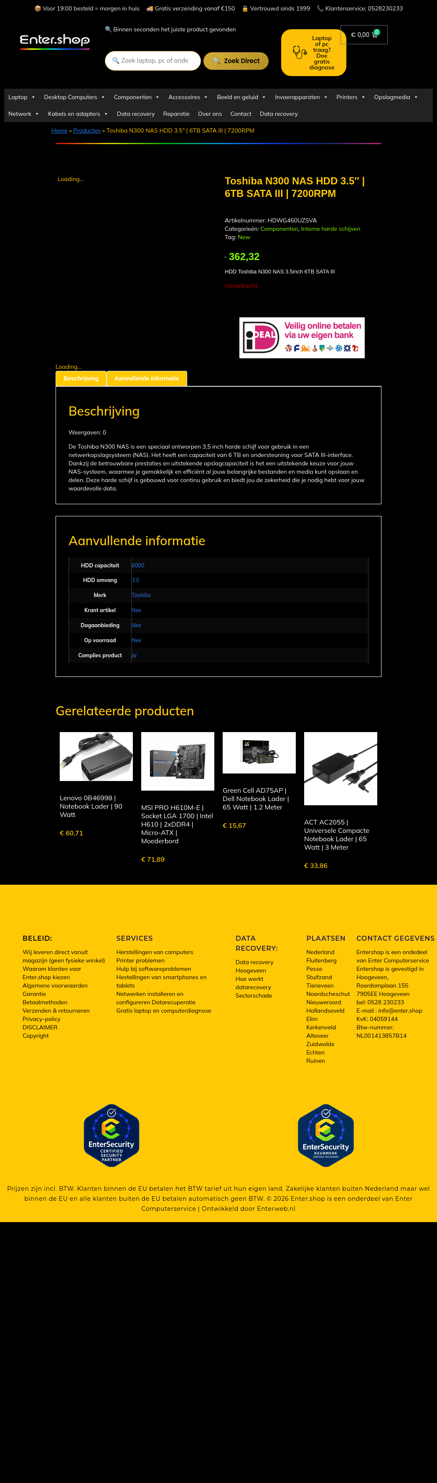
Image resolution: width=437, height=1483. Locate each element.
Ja (134, 655)
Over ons (210, 113)
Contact (241, 113)
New (244, 237)
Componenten (137, 97)
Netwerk (24, 113)
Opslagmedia (396, 97)
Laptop (22, 97)
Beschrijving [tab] (81, 378)
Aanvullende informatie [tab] (146, 378)
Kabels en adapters (78, 113)
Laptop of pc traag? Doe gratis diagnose (313, 52)
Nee (136, 610)
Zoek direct (242, 60)
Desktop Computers (75, 97)
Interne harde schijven (331, 228)
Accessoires (188, 97)
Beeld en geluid (242, 97)
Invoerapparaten (301, 97)
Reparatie (176, 113)
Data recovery (136, 113)
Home (59, 130)
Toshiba (141, 595)
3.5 (135, 580)
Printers (351, 97)
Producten (87, 130)
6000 (138, 565)
